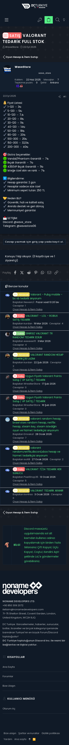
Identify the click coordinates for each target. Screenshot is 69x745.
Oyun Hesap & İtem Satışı (28, 309)
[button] (7, 20)
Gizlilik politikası (51, 733)
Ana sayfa (9, 667)
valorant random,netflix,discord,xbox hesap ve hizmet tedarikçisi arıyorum (36, 451)
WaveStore (12, 47)
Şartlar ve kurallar (28, 733)
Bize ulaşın (9, 686)
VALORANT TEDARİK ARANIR (38, 490)
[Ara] (58, 20)
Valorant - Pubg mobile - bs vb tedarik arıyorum (37, 296)
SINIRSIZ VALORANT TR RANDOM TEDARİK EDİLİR (33, 335)
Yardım (8, 739)
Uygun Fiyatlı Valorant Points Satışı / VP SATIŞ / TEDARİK (37, 378)
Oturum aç (9, 708)
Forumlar (8, 676)
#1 (64, 96)
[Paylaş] (59, 96)
